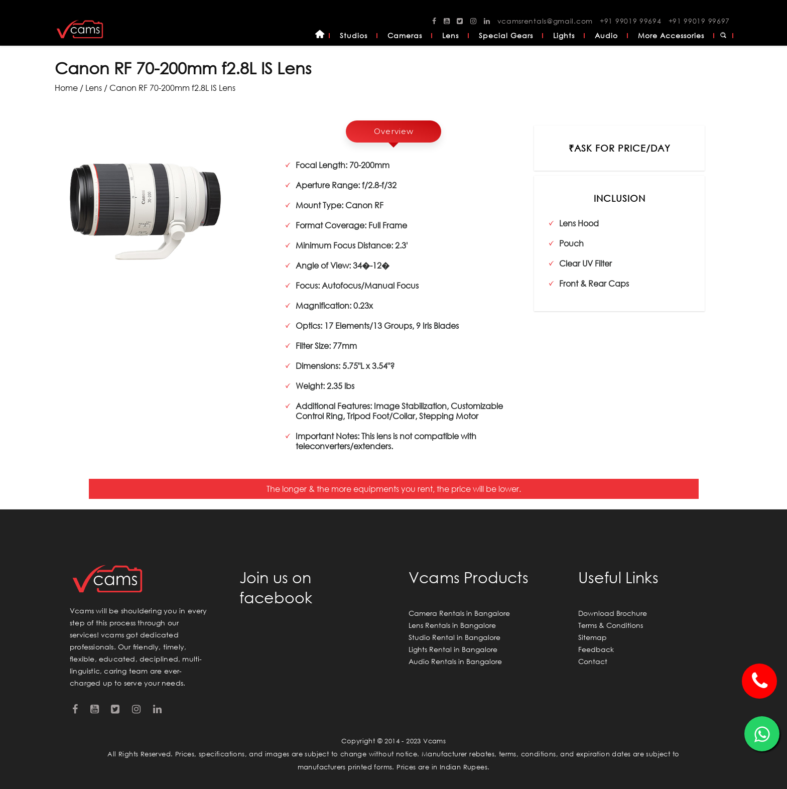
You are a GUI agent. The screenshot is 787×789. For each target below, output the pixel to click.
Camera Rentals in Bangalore (459, 613)
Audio (606, 35)
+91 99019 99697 (699, 21)
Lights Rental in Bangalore (453, 649)
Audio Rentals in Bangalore (455, 661)
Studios (353, 35)
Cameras (404, 35)
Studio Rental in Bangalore (454, 637)
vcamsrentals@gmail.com (545, 21)
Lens (450, 35)
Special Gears (506, 35)
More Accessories (671, 35)
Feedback (596, 649)
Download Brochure (612, 613)
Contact (592, 661)
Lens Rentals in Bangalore (452, 625)
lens (93, 87)
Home (320, 36)
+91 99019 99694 (631, 21)
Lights (564, 35)
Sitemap (592, 637)
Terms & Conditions (610, 625)
